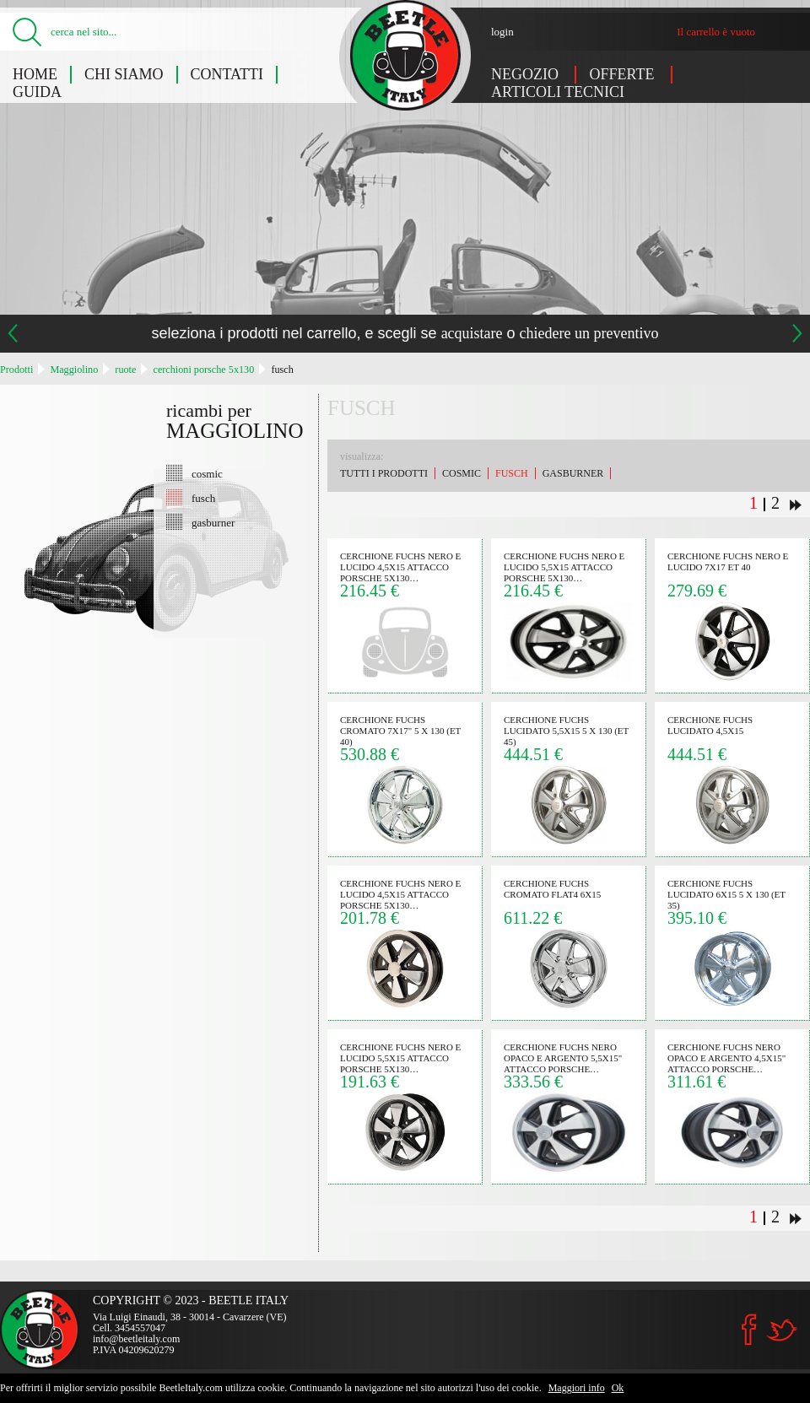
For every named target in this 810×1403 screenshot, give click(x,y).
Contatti (227, 74)
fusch (282, 369)
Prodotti (16, 369)
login (502, 31)
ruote (125, 369)
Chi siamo (124, 74)
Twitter (781, 1330)
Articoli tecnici (557, 92)
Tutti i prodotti (384, 473)
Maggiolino (74, 369)
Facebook (749, 1330)
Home (35, 74)
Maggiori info (576, 1388)
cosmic (207, 473)
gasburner (213, 522)
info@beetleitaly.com (136, 1339)
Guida (37, 92)
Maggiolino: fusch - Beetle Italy (405, 55)
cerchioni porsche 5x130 (203, 369)
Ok (618, 1388)
